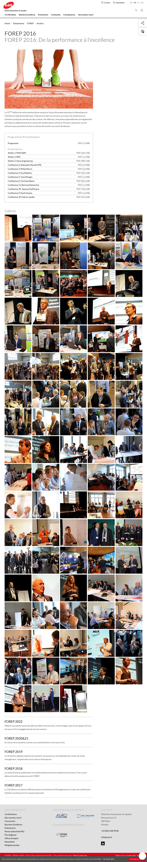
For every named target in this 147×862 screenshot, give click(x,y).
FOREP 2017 (14, 785)
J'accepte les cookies (137, 859)
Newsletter (10, 841)
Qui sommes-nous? (13, 817)
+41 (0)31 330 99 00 (110, 831)
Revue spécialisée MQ (14, 831)
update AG (131, 855)
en (142, 3)
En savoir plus (109, 859)
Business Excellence (13, 824)
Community (10, 821)
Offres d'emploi (11, 838)
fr (135, 3)
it (138, 3)
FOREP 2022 (14, 721)
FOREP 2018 (14, 768)
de (131, 3)
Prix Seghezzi (10, 835)
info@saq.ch (106, 837)
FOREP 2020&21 (16, 738)
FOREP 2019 (14, 752)
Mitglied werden (12, 845)
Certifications (11, 814)
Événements (10, 828)
